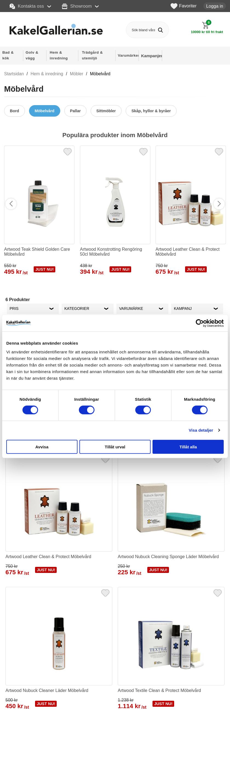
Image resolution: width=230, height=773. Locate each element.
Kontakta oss (27, 6)
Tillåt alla (188, 446)
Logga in (214, 6)
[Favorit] (67, 151)
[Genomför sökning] (160, 30)
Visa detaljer (201, 430)
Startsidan (14, 73)
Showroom (77, 6)
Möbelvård (100, 73)
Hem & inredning (47, 73)
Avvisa (41, 446)
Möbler (76, 73)
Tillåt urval (115, 446)
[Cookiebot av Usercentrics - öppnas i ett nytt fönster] (200, 323)
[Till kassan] (207, 28)
